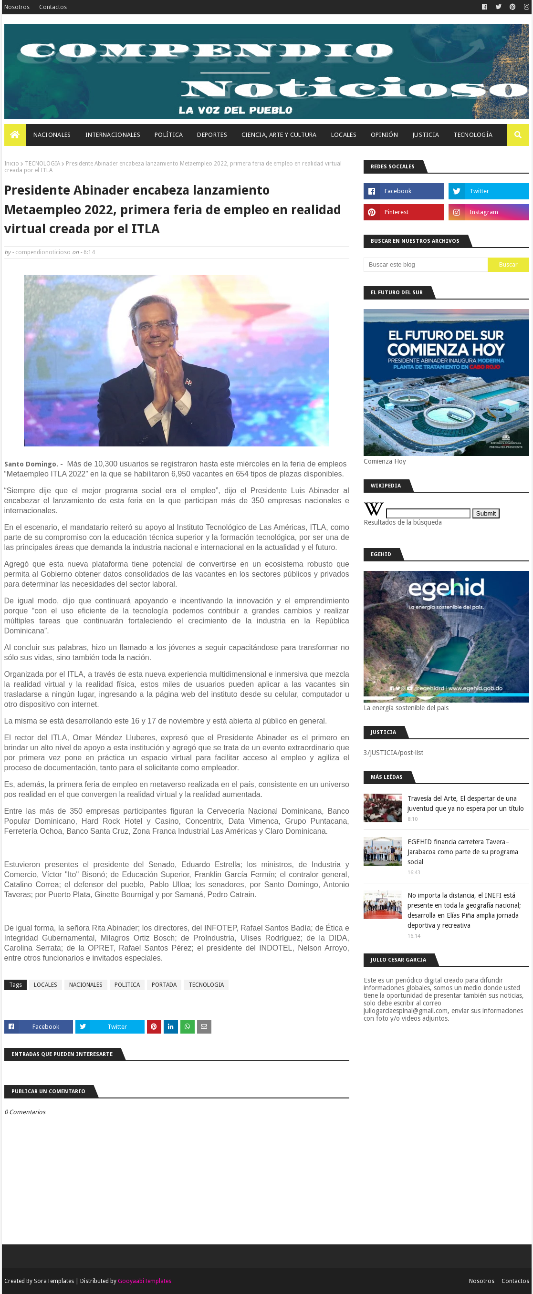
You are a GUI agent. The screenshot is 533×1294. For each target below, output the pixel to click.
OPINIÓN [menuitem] (384, 134)
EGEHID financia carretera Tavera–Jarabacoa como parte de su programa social (463, 852)
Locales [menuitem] (343, 134)
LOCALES (45, 985)
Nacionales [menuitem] (52, 134)
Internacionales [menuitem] (113, 134)
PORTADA (164, 985)
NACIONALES (86, 985)
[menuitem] (15, 135)
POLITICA (127, 985)
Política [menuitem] (169, 134)
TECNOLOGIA (42, 163)
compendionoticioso (43, 252)
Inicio (11, 163)
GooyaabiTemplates (144, 1281)
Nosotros (17, 7)
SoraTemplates (54, 1281)
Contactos (53, 7)
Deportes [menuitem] (212, 134)
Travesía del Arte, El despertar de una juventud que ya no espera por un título (466, 803)
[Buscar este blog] (426, 265)
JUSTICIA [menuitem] (425, 134)
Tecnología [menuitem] (472, 134)
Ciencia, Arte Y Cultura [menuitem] (279, 134)
